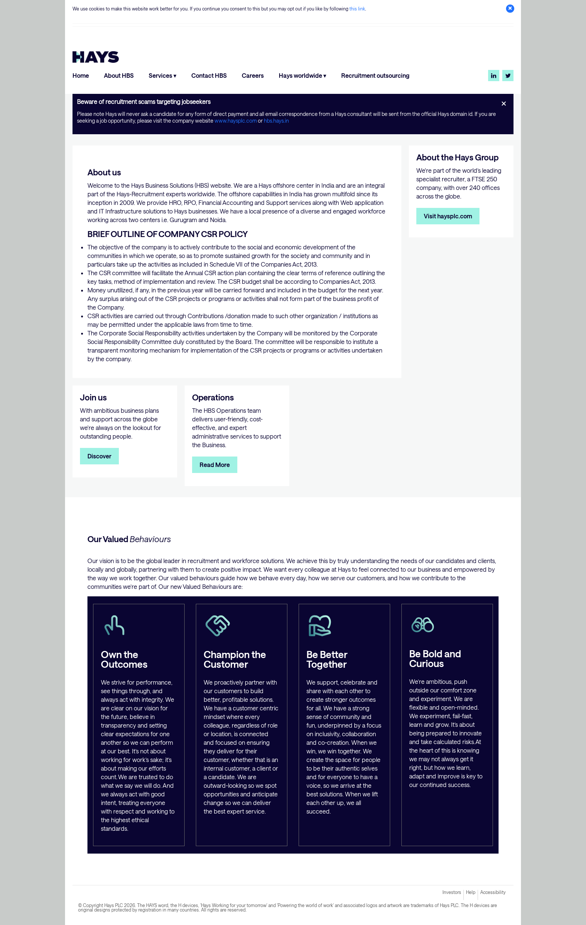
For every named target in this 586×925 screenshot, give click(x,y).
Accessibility (493, 892)
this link (357, 8)
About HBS (119, 75)
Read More (215, 464)
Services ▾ (162, 75)
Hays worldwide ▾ (302, 75)
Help (470, 892)
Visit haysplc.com (448, 215)
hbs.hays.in (276, 120)
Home (81, 75)
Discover (99, 456)
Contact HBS (209, 75)
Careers (253, 75)
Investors (451, 892)
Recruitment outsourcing (375, 75)
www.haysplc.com (236, 120)
